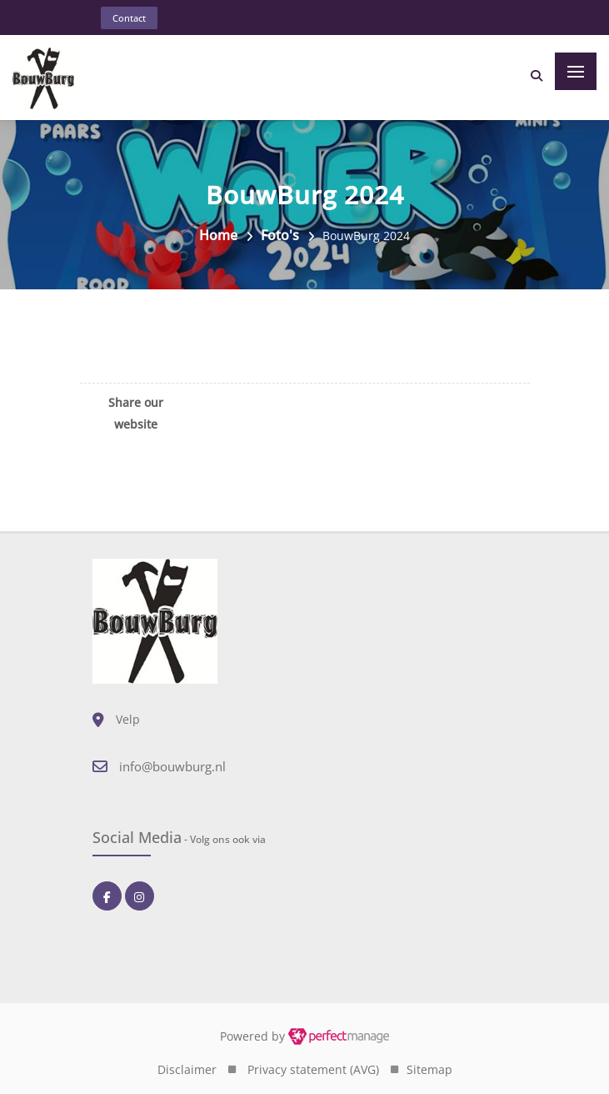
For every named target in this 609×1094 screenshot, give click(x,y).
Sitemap (429, 1069)
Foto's (280, 235)
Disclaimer (187, 1069)
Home (218, 235)
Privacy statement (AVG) (313, 1069)
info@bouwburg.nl (172, 766)
